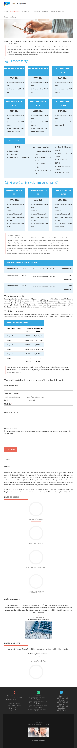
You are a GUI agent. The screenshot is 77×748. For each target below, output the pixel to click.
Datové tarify (26, 11)
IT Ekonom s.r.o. (38, 617)
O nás (6, 11)
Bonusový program (57, 11)
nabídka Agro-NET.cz (38, 661)
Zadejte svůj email (11, 393)
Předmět (8, 404)
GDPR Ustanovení (11, 429)
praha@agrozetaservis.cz (38, 706)
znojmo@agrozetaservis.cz (38, 698)
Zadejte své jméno (11, 385)
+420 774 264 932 (61, 698)
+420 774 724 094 (61, 710)
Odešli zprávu (10, 449)
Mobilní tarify (15, 11)
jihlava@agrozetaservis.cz (38, 702)
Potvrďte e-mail (30, 400)
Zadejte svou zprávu (12, 412)
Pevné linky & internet (41, 11)
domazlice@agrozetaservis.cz (38, 710)
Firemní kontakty (10, 17)
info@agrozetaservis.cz (14, 708)
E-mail (6, 400)
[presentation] (19, 443)
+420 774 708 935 (61, 702)
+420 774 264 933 (61, 706)
